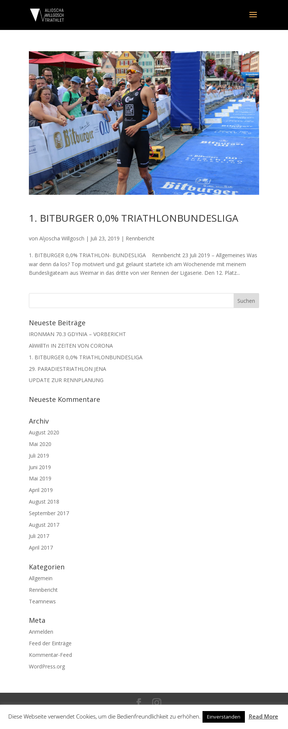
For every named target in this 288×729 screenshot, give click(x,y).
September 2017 (49, 513)
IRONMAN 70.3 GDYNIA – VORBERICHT (77, 334)
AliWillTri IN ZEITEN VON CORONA (71, 345)
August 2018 (44, 501)
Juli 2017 (39, 535)
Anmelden (41, 631)
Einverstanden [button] (223, 716)
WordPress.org (47, 666)
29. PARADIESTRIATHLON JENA (67, 368)
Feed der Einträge (50, 643)
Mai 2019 (40, 478)
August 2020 (44, 432)
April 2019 (41, 489)
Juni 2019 (40, 467)
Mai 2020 (40, 443)
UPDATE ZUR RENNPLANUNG (66, 380)
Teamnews (42, 601)
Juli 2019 (39, 455)
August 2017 (44, 524)
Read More (263, 716)
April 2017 (41, 547)
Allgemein (40, 578)
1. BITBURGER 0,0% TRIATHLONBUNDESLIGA (133, 218)
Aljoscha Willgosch (61, 238)
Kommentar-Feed (50, 654)
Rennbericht (140, 238)
